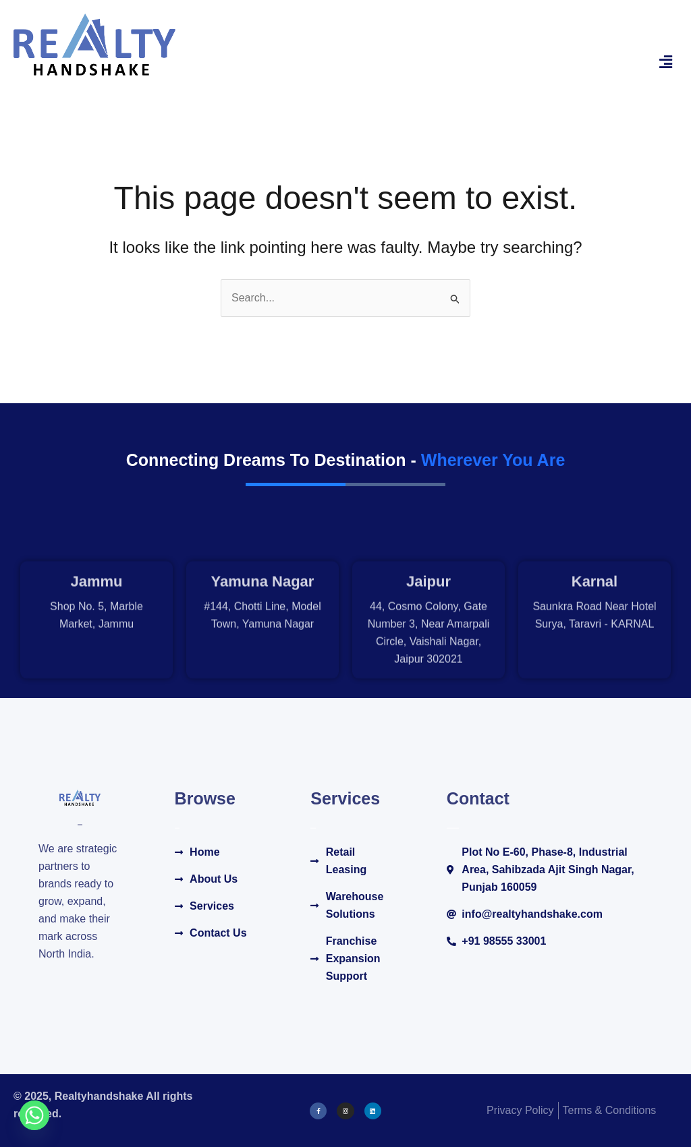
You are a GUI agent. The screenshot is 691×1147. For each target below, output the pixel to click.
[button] (666, 62)
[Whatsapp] (34, 1115)
